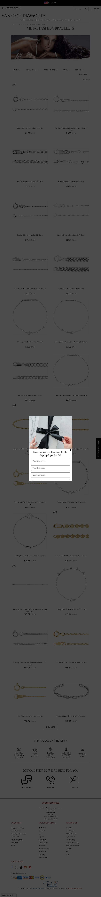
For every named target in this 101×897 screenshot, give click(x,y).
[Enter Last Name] (50, 468)
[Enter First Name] (50, 461)
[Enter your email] (50, 475)
